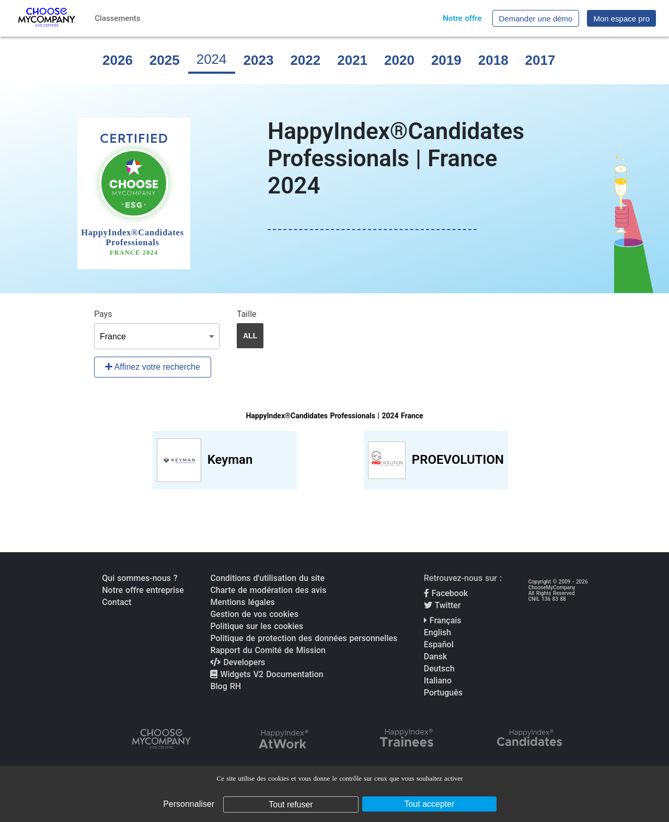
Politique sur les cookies (256, 626)
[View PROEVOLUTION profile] (436, 460)
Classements (117, 18)
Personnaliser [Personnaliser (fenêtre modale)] (188, 804)
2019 (446, 60)
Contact (116, 602)
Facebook (446, 593)
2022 (305, 60)
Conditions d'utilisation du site (267, 578)
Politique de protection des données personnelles (303, 638)
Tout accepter (429, 804)
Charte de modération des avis (268, 590)
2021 (352, 60)
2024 (212, 59)
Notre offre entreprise (143, 590)
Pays (103, 314)
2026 (117, 60)
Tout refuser (291, 804)
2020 (399, 60)
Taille (247, 314)
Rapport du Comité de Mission (268, 650)
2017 (540, 60)
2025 (164, 60)
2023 (259, 60)
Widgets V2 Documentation (266, 674)
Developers (237, 662)
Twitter (442, 605)
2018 (493, 60)
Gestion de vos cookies (254, 614)
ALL (250, 336)
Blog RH (225, 686)
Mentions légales (242, 602)
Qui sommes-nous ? (139, 578)
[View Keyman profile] (225, 460)
